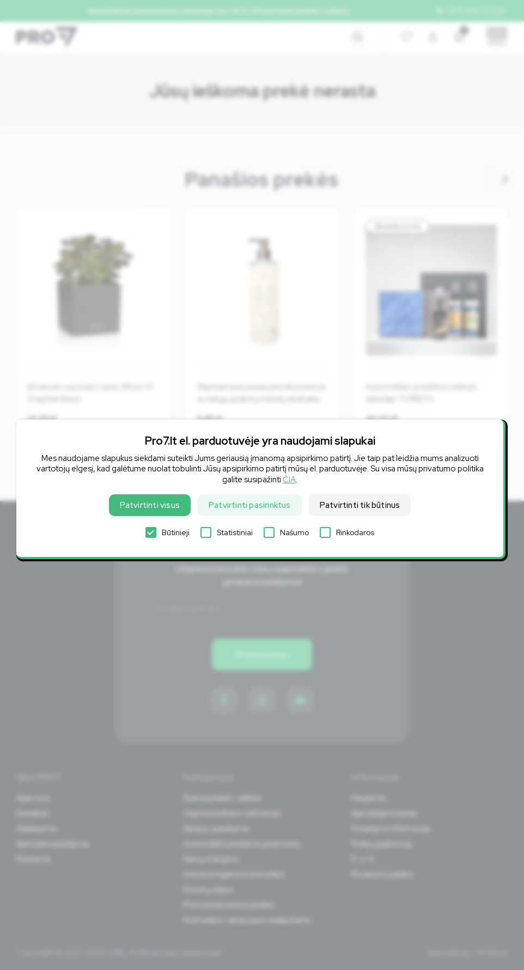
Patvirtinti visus (150, 505)
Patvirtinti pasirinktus (250, 505)
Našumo (286, 532)
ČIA (289, 479)
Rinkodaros (347, 532)
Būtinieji (167, 532)
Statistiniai (226, 532)
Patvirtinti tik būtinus (360, 505)
